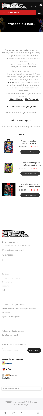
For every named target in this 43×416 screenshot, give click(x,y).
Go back (12, 82)
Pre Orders (6, 312)
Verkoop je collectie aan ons (13, 331)
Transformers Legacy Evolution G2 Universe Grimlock (30, 163)
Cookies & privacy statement (13, 304)
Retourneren (7, 282)
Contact (5, 274)
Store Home (16, 99)
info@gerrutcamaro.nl (14, 250)
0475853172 (9, 255)
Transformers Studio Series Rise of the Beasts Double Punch (30, 185)
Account (5, 286)
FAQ (3, 290)
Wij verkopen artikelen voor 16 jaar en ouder (19, 308)
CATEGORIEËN (11, 12)
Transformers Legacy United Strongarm (30, 142)
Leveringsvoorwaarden (11, 278)
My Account (31, 99)
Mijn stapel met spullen (11, 316)
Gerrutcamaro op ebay (11, 335)
